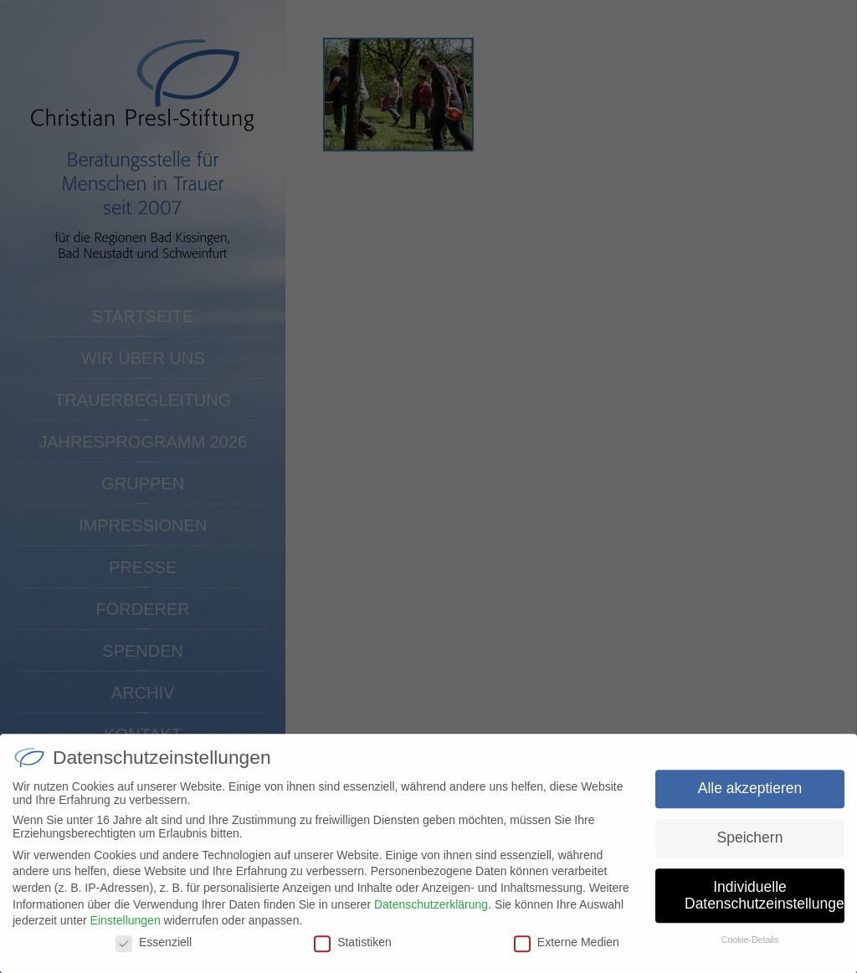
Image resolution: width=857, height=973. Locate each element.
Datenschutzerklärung (431, 911)
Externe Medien (566, 948)
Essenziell (153, 948)
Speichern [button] (750, 844)
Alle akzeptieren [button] (750, 794)
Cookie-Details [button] (749, 947)
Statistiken (353, 948)
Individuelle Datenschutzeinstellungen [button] (764, 902)
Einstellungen (125, 927)
